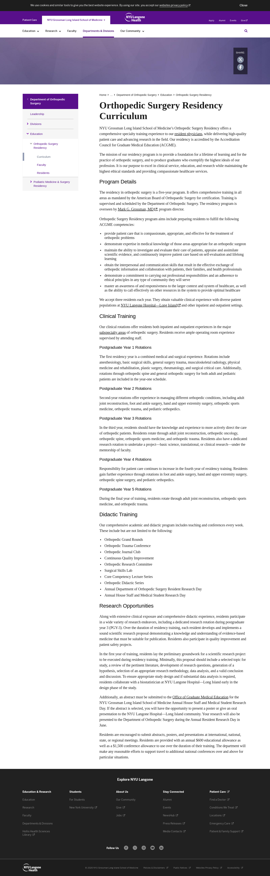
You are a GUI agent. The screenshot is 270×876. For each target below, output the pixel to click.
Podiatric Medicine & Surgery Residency (52, 183)
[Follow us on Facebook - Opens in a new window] (126, 848)
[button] (244, 5)
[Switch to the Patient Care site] (29, 20)
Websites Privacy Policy (207, 868)
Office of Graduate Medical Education (200, 697)
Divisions (35, 123)
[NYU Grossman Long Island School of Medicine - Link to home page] (135, 17)
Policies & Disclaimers (154, 868)
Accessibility (233, 868)
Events (233, 20)
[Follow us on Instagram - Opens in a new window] (144, 848)
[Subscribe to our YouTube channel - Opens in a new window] (152, 848)
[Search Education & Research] (246, 31)
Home (102, 94)
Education (36, 133)
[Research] (60, 31)
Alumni (222, 20)
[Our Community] (143, 31)
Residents (43, 172)
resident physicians (188, 134)
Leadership (37, 114)
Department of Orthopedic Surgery (47, 101)
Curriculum (44, 156)
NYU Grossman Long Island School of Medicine (76, 20)
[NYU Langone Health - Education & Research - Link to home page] (31, 867)
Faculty (41, 164)
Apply (211, 20)
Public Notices (180, 868)
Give (244, 20)
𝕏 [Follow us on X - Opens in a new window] (135, 848)
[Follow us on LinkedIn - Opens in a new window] (161, 848)
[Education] (38, 31)
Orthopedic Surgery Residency (46, 145)
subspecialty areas (112, 332)
